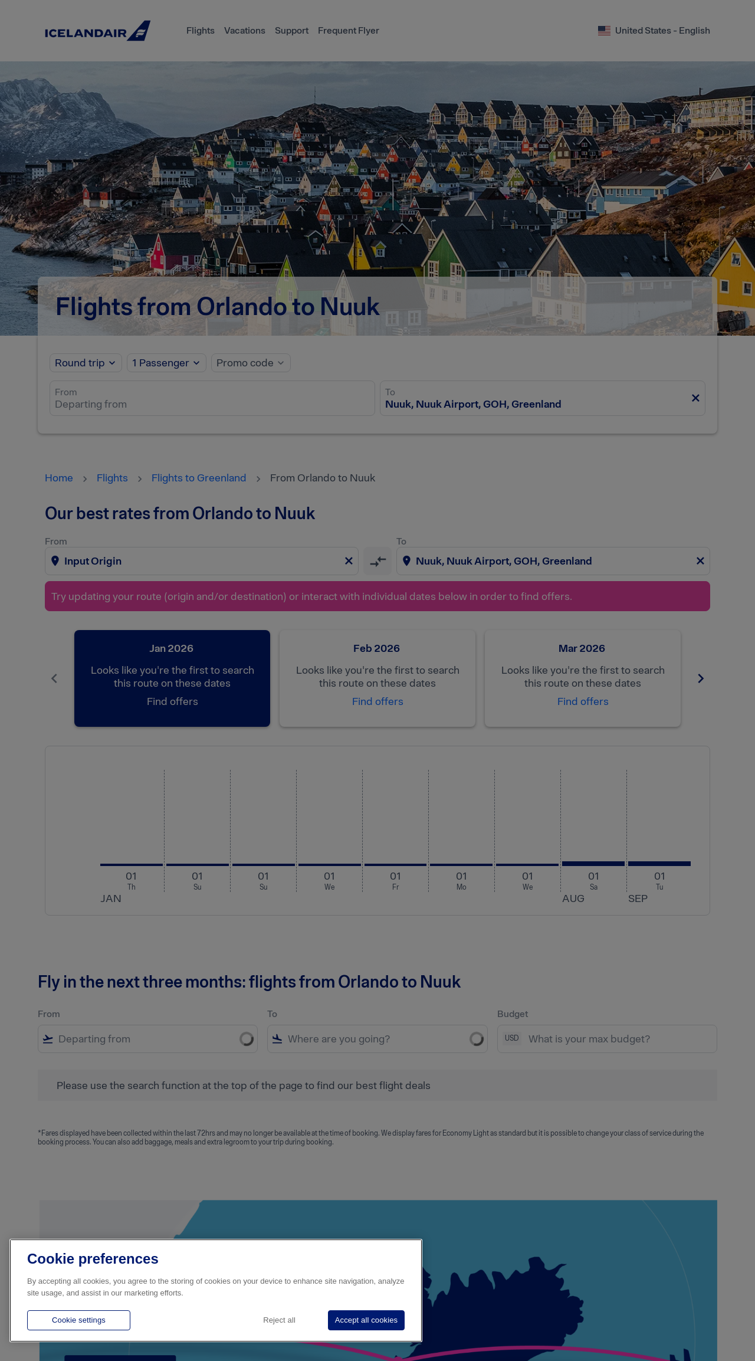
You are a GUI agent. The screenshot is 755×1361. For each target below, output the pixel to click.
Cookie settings (79, 1320)
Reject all (279, 1320)
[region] (215, 1290)
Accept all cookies (366, 1320)
